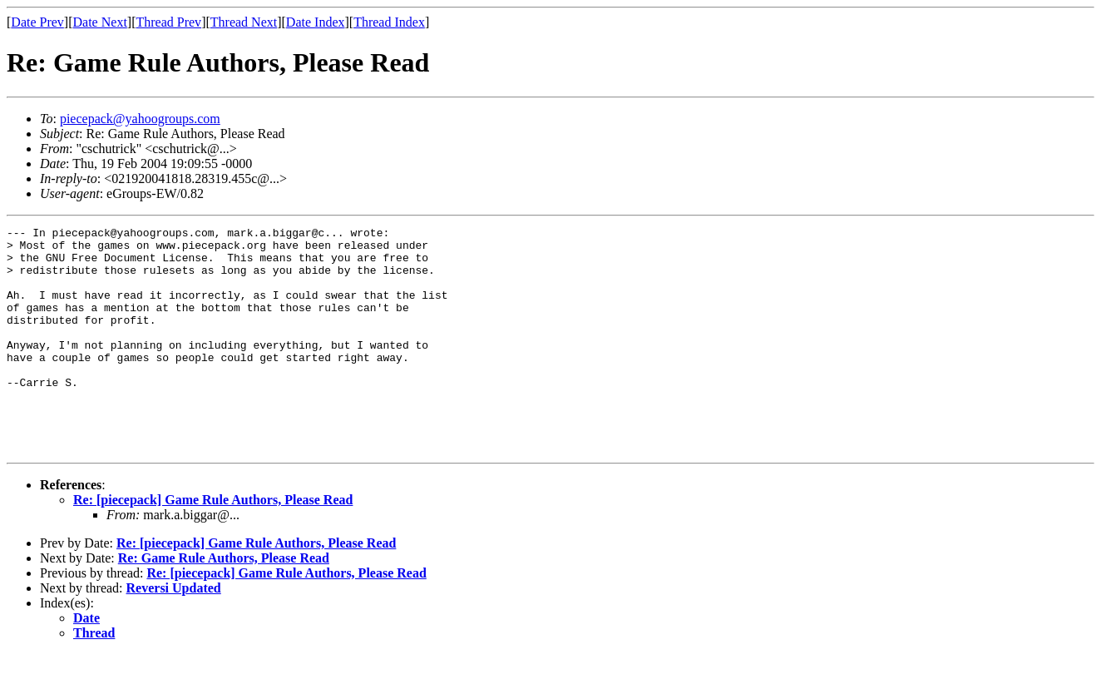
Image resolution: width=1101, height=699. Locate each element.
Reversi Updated (173, 633)
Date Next (100, 22)
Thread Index (389, 22)
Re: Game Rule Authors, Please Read (223, 603)
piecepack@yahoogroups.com (140, 119)
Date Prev (37, 22)
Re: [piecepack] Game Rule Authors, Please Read (213, 545)
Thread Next (243, 22)
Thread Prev (168, 22)
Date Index (315, 22)
